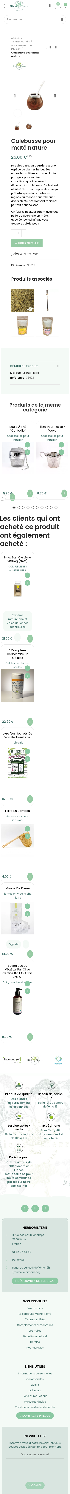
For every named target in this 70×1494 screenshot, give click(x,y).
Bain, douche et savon (17, 982)
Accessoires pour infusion (18, 438)
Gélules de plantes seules (17, 665)
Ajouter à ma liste (25, 253)
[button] (15, 96)
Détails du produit (24, 366)
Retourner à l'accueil (51, 47)
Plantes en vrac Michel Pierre (17, 896)
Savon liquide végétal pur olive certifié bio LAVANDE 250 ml (17, 971)
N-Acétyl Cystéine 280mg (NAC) (17, 559)
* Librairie (17, 742)
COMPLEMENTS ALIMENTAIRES (17, 568)
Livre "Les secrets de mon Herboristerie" (17, 735)
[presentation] (34, 1472)
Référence (17, 378)
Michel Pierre (31, 373)
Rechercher (62, 19)
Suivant (56, 47)
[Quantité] (18, 233)
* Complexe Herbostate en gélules (17, 654)
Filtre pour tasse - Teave (52, 429)
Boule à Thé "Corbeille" (18, 429)
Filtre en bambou (17, 811)
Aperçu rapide (27, 452)
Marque (15, 373)
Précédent (46, 47)
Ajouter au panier (27, 243)
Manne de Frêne (17, 888)
